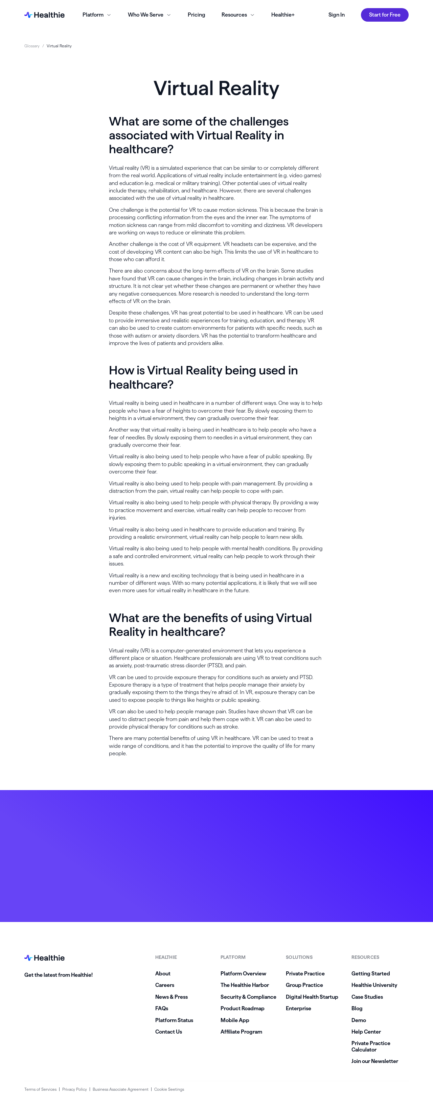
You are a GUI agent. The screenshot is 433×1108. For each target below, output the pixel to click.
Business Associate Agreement (121, 1089)
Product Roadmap (243, 1008)
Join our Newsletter (374, 1061)
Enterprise (298, 1008)
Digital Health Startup (312, 997)
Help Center (366, 1032)
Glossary (32, 46)
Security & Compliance (248, 997)
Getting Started (370, 973)
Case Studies (367, 997)
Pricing (196, 15)
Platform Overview (243, 973)
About (162, 973)
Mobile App (235, 1020)
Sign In (336, 15)
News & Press (171, 997)
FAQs (161, 1008)
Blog (357, 1008)
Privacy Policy (74, 1089)
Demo (358, 1020)
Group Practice (304, 985)
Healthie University (374, 985)
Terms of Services (40, 1089)
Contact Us (168, 1032)
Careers (164, 985)
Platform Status (174, 1020)
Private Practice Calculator (370, 1046)
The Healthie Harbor (245, 985)
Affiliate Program (241, 1032)
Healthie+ (283, 15)
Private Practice (305, 973)
